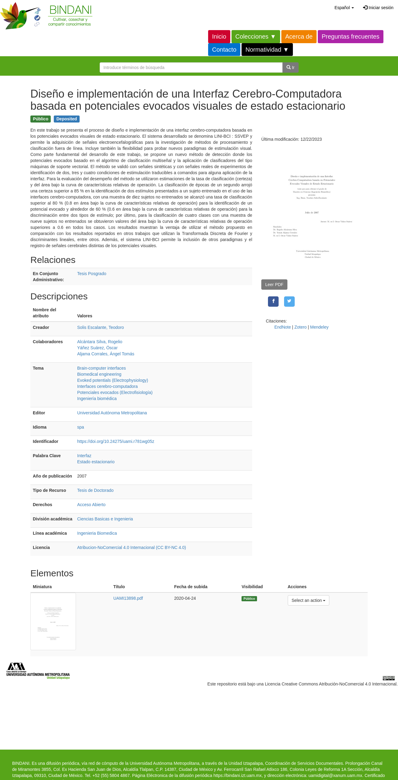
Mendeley (319, 327)
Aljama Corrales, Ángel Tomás (105, 353)
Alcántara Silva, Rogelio (99, 341)
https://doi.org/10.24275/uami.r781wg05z (115, 441)
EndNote (282, 327)
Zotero (300, 327)
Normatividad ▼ (267, 49)
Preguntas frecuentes (350, 36)
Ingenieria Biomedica (97, 533)
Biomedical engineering (99, 374)
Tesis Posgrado (91, 273)
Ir (290, 67)
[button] (344, 7)
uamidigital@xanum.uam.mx (335, 775)
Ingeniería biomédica (97, 398)
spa (80, 427)
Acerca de (299, 36)
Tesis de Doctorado (95, 490)
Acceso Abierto (91, 504)
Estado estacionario (96, 461)
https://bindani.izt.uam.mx (237, 775)
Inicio (219, 36)
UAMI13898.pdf (128, 598)
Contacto (224, 49)
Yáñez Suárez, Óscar (97, 347)
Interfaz (84, 455)
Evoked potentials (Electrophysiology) (112, 380)
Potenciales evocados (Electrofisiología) (115, 392)
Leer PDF (274, 284)
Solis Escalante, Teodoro (100, 327)
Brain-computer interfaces (101, 368)
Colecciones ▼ (255, 36)
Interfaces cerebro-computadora (107, 386)
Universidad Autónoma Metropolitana (112, 412)
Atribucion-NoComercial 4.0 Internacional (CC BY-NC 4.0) (131, 547)
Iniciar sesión (378, 7)
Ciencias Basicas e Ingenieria (105, 518)
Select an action (308, 600)
